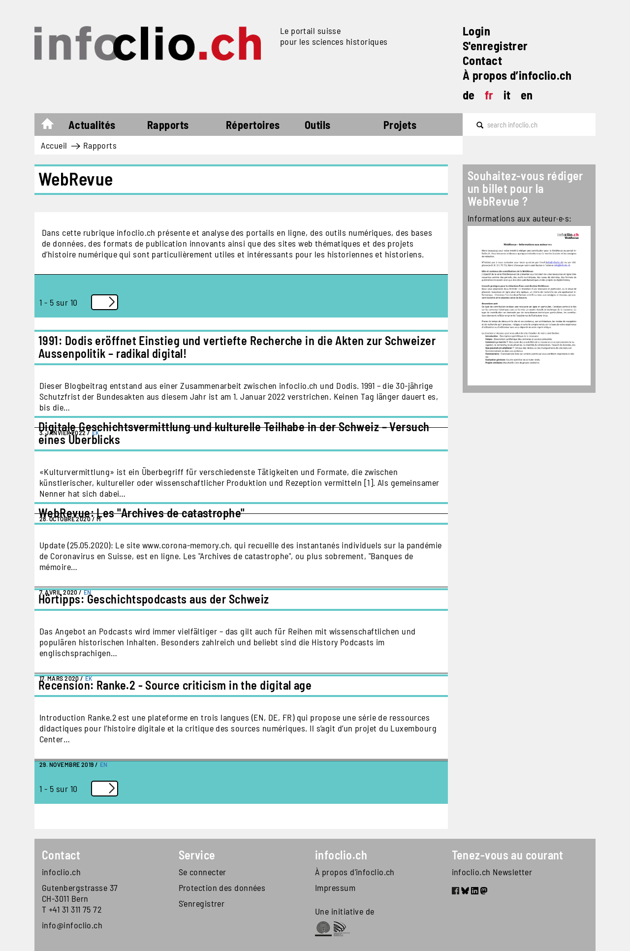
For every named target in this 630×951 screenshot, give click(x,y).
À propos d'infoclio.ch (355, 871)
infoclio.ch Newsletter (492, 871)
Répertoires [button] (253, 124)
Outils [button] (318, 124)
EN (104, 764)
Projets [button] (399, 124)
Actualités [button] (92, 124)
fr (489, 95)
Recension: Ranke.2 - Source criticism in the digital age (175, 685)
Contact (482, 60)
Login (476, 31)
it (507, 95)
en (527, 95)
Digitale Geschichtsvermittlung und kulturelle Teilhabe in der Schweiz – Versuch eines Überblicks (234, 432)
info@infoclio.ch (72, 924)
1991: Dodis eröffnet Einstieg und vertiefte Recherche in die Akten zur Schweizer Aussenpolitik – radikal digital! (237, 346)
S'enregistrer (495, 45)
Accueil (52, 126)
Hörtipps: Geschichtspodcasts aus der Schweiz (153, 599)
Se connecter (202, 871)
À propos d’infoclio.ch (517, 75)
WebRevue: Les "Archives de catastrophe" (141, 513)
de (469, 95)
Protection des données (222, 887)
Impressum (335, 887)
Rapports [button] (168, 124)
